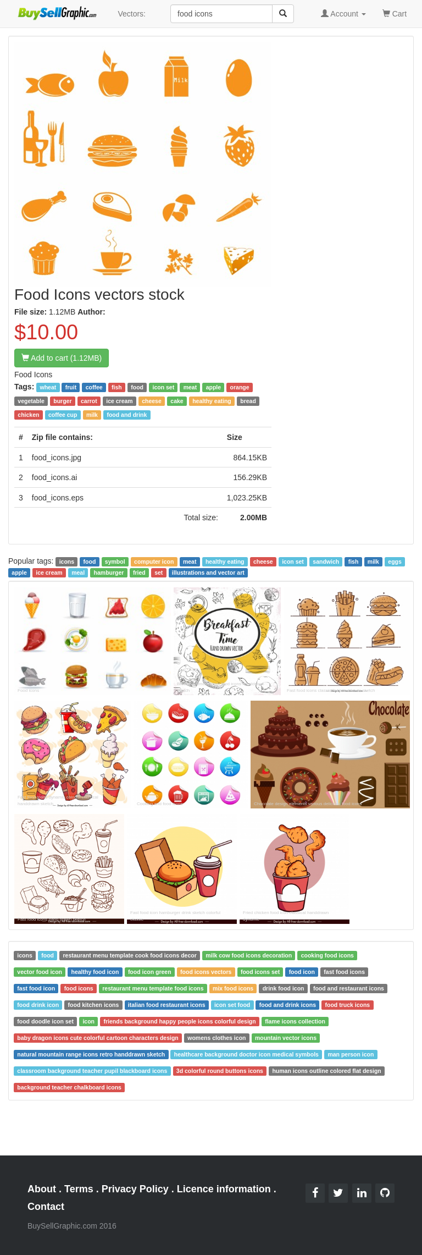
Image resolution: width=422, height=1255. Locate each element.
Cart (394, 13)
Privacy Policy (135, 1189)
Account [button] (343, 13)
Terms (78, 1189)
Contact (45, 1206)
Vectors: (132, 13)
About (41, 1189)
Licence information (224, 1189)
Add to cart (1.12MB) (61, 358)
